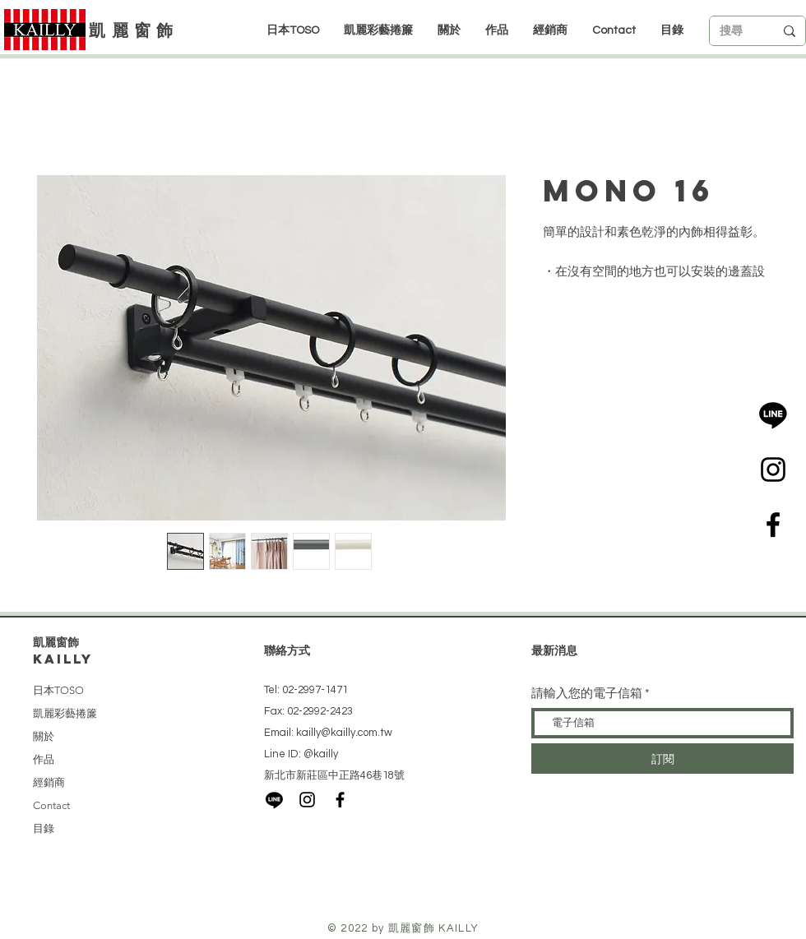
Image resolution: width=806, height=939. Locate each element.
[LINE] (773, 414)
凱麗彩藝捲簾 (65, 713)
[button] (550, 30)
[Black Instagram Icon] (773, 469)
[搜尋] (734, 31)
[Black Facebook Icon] (773, 524)
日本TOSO (58, 690)
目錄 (43, 828)
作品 (43, 759)
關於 (43, 736)
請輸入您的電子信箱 (586, 693)
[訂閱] (662, 758)
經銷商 (49, 782)
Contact (51, 805)
